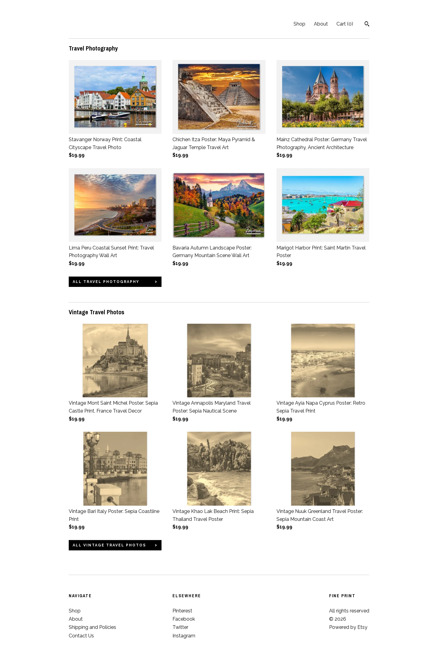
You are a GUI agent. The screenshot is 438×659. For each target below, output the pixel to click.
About (321, 24)
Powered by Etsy (348, 627)
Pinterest (182, 611)
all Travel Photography (106, 282)
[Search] (367, 24)
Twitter (180, 627)
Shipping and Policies (92, 627)
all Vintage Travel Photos (109, 545)
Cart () (344, 24)
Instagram (183, 636)
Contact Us (81, 636)
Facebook (183, 619)
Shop (299, 24)
